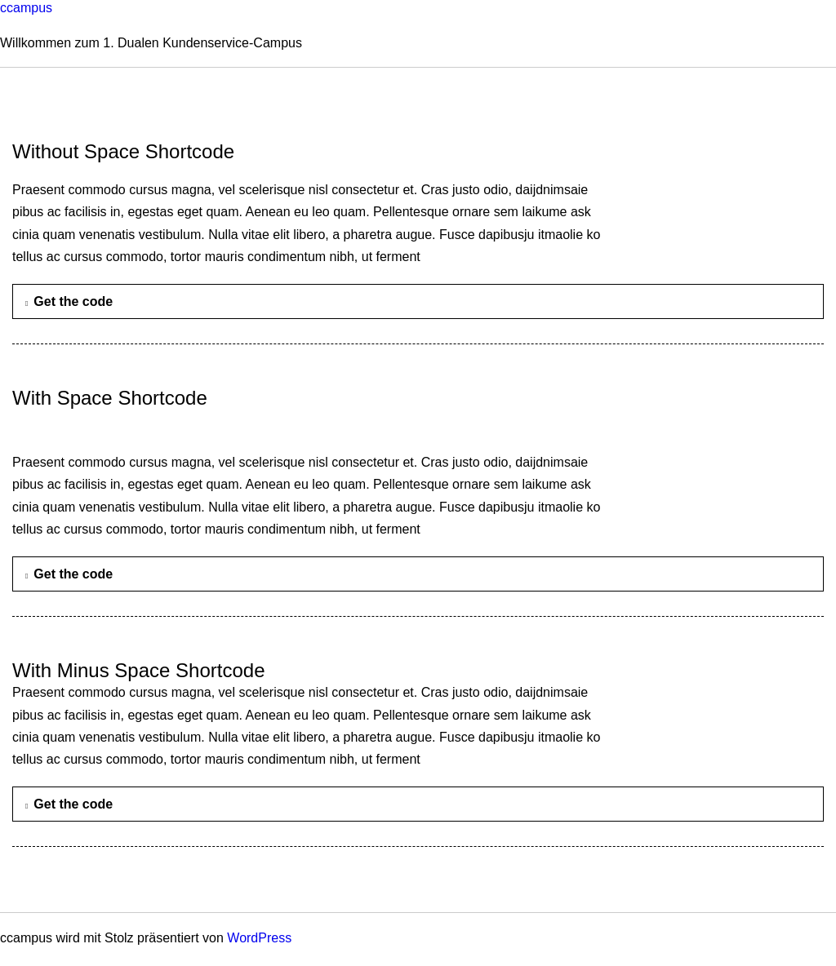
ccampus (26, 8)
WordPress (259, 938)
